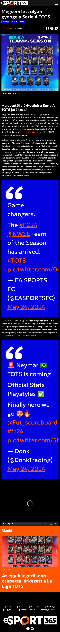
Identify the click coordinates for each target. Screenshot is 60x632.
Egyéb (8, 610)
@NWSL (18, 233)
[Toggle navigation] (56, 3)
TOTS (22, 22)
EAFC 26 (6, 22)
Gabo (9, 28)
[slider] (27, 523)
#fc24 (15, 431)
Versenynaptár (48, 610)
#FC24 (28, 225)
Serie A (14, 22)
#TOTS (16, 260)
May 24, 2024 (26, 307)
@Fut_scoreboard (32, 422)
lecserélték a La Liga (30, 132)
